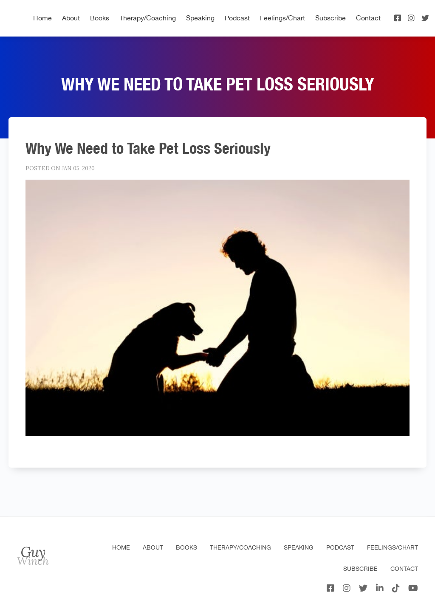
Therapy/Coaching (147, 18)
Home (42, 18)
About (71, 18)
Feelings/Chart (282, 18)
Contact (368, 18)
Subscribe (330, 18)
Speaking (200, 18)
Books (99, 18)
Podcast (237, 18)
